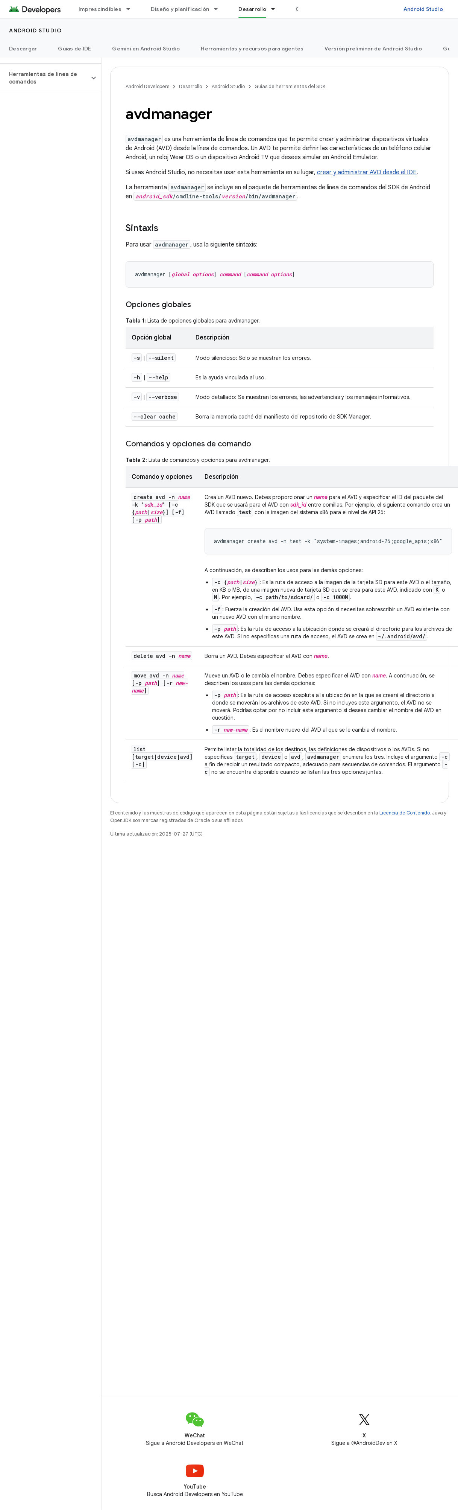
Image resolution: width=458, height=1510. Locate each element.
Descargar (23, 48)
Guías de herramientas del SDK (290, 86)
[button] (44, 78)
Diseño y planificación (180, 9)
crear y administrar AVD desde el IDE (367, 172)
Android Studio (423, 9)
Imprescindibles (100, 9)
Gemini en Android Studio (146, 48)
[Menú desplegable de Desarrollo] (276, 9)
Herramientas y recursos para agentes (252, 48)
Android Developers (147, 86)
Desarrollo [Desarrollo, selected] (252, 9)
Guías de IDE (74, 48)
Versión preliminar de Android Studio (373, 48)
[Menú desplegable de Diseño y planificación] (219, 9)
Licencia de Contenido (404, 813)
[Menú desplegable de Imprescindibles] (131, 9)
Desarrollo (190, 86)
